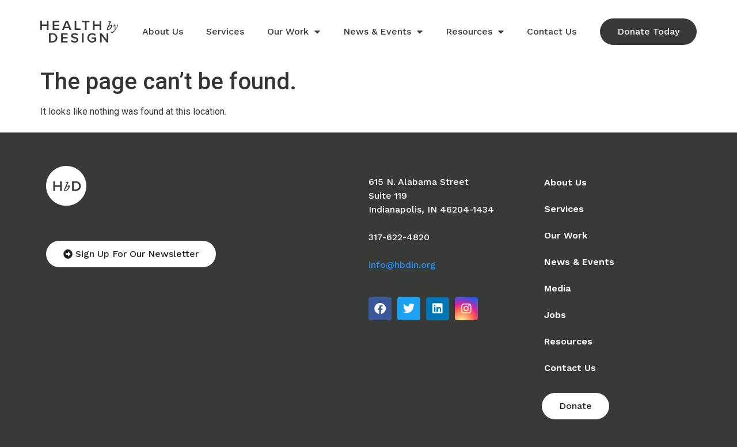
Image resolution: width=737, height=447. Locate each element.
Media (557, 288)
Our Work (293, 31)
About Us (162, 31)
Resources (475, 31)
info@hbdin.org (402, 264)
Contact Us (551, 31)
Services (225, 31)
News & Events (383, 31)
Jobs (555, 314)
